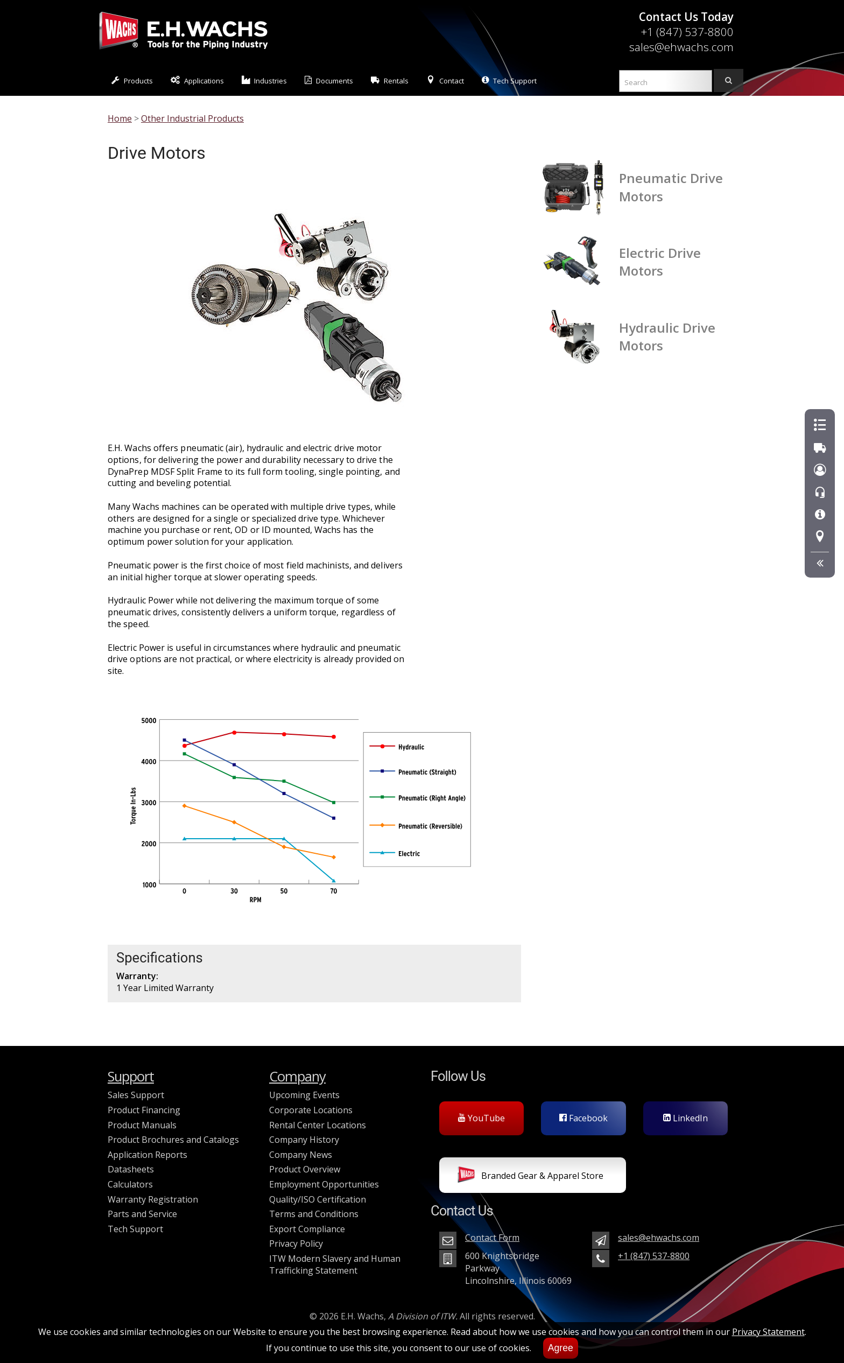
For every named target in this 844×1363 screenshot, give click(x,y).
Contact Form (492, 1237)
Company (297, 1076)
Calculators (130, 1184)
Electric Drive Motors (660, 261)
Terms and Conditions (313, 1214)
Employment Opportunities (324, 1184)
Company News (300, 1155)
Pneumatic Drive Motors (671, 187)
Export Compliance (307, 1229)
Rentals (390, 80)
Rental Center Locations (317, 1125)
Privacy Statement (768, 1332)
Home (120, 118)
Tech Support (509, 80)
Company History (304, 1140)
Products (132, 80)
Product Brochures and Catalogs (173, 1140)
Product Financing (144, 1110)
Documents (329, 80)
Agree (560, 1348)
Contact (445, 80)
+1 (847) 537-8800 (687, 31)
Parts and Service (142, 1214)
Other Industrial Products (192, 118)
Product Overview (304, 1169)
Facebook (583, 1118)
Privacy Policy (296, 1243)
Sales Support (136, 1095)
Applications (197, 80)
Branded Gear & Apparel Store (530, 1177)
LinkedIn (685, 1118)
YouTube (481, 1118)
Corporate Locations (311, 1110)
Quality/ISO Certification (317, 1199)
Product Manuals (142, 1125)
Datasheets (131, 1169)
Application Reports (147, 1155)
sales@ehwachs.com (681, 46)
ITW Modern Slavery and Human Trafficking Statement (334, 1264)
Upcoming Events (304, 1095)
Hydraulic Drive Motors (667, 336)
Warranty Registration (153, 1199)
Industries (264, 80)
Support (131, 1076)
